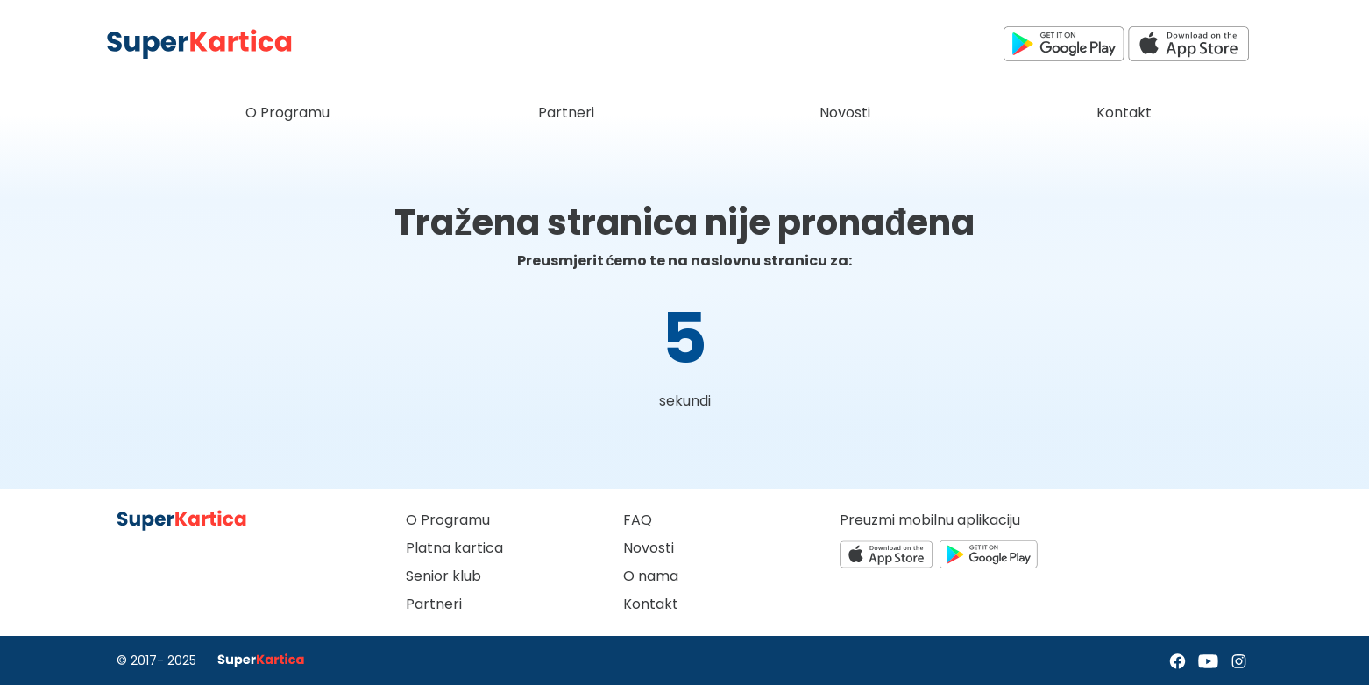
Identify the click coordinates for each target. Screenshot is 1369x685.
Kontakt (650, 604)
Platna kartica (454, 548)
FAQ (637, 520)
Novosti (648, 548)
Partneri (434, 604)
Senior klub (443, 576)
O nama (650, 576)
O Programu (448, 520)
